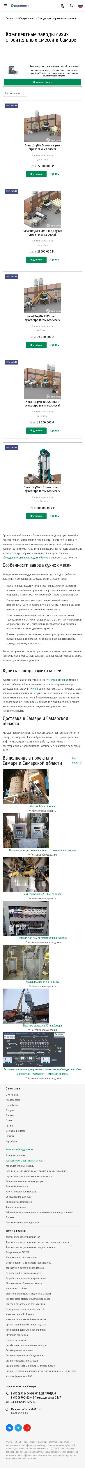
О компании (13, 1088)
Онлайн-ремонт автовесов (20, 1350)
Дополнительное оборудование (23, 1222)
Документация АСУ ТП (17, 1252)
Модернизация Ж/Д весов (20, 1314)
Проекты (10, 1115)
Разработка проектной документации (26, 1278)
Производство (13, 1099)
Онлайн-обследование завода (22, 1360)
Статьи (9, 1120)
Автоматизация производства (21, 1191)
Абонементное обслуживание (21, 1257)
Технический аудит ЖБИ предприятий (26, 1329)
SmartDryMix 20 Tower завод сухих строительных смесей (42, 489)
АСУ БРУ (34, 688)
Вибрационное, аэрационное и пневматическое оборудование (39, 1212)
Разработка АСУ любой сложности (23, 1273)
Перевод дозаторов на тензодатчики (25, 1304)
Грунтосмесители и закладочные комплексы (29, 1176)
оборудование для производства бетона (25, 557)
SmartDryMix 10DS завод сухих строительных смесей (42, 318)
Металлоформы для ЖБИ (19, 1376)
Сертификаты (13, 1105)
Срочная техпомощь (16, 1340)
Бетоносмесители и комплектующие (24, 1181)
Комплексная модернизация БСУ (23, 1236)
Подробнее (36, 174)
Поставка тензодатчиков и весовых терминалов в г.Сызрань (42, 850)
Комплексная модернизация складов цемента (30, 1247)
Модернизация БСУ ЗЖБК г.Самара (42, 894)
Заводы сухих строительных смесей (24, 1160)
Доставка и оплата (15, 1130)
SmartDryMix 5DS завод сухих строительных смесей (42, 232)
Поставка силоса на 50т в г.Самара (42, 1025)
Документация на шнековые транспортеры (29, 1262)
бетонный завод (59, 680)
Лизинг (9, 1125)
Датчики (10, 1217)
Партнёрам (11, 1141)
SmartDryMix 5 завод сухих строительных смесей (42, 147)
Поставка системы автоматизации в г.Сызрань (42, 938)
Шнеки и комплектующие (19, 1202)
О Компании (12, 1094)
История (10, 1110)
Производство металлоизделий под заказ (28, 1298)
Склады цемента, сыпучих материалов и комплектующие (36, 1171)
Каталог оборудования (19, 1149)
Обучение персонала (17, 1334)
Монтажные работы (16, 1288)
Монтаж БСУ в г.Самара (42, 806)
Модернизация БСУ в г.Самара (42, 981)
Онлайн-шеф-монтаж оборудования (25, 1355)
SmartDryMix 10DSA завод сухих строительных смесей (42, 403)
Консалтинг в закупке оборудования (25, 1267)
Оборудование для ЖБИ (18, 1196)
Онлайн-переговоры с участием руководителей (31, 1365)
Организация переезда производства (26, 1324)
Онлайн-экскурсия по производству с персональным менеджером (41, 1371)
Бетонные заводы (15, 1155)
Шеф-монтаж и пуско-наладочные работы (28, 1293)
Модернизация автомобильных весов (26, 1319)
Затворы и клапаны (16, 1207)
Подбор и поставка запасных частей (25, 1309)
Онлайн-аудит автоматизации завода (26, 1345)
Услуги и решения (16, 1230)
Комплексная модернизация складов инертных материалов (38, 1242)
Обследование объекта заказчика (24, 1283)
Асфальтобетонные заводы (20, 1165)
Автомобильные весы (17, 1186)
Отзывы (10, 1136)
